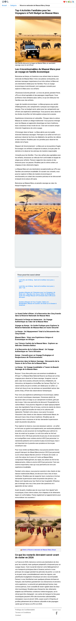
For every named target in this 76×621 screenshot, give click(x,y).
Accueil (4, 5)
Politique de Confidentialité (25, 610)
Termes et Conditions (23, 612)
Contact (18, 615)
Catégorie (13, 5)
